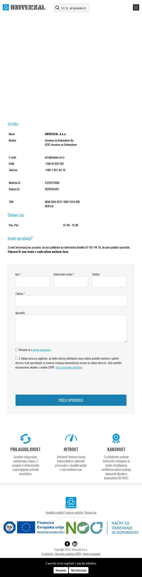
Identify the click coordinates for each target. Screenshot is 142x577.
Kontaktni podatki (55, 512)
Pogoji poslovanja (91, 554)
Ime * (18, 274)
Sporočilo (20, 312)
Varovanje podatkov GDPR (68, 554)
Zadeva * (20, 293)
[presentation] (47, 382)
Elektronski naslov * (64, 274)
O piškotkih (47, 554)
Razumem (61, 570)
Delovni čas (90, 512)
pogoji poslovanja (42, 349)
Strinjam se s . (35, 349)
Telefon (95, 274)
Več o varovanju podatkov (68, 367)
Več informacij (78, 570)
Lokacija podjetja (74, 512)
